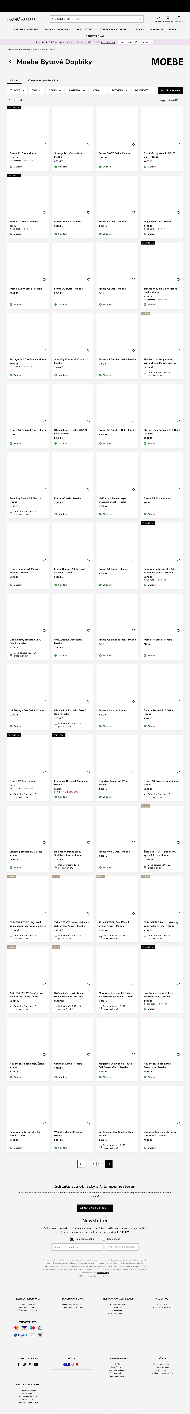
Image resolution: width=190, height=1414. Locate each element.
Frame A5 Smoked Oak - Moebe (117, 632)
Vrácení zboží (117, 1300)
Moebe (31, 42)
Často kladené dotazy (28, 1303)
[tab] (17, 83)
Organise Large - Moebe (68, 1056)
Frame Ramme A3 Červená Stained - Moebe (69, 563)
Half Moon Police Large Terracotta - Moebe (157, 1058)
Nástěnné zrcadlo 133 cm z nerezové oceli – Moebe (159, 987)
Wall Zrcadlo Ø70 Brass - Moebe (69, 1126)
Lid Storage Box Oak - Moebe (27, 703)
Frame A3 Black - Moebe (24, 214)
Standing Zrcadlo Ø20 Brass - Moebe (27, 846)
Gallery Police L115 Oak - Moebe (158, 705)
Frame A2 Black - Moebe (68, 281)
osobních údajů (103, 1265)
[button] (44, 137)
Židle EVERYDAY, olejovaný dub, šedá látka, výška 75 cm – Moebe (27, 917)
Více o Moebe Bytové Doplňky (42, 73)
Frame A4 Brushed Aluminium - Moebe (72, 775)
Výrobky (14, 73)
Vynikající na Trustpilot (30, 2)
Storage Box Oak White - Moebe (69, 148)
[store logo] (22, 12)
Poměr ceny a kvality (28, 1389)
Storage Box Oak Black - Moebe (28, 352)
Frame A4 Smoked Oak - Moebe (28, 423)
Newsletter (162, 1297)
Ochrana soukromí (117, 1366)
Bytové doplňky (28, 1392)
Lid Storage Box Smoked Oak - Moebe (117, 1126)
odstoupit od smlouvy (117, 1306)
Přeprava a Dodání (117, 1297)
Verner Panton (28, 1386)
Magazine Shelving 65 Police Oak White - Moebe (160, 1126)
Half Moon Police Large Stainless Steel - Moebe (112, 493)
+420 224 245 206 (28, 1297)
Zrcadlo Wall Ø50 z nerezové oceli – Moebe (160, 283)
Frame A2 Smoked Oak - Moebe (117, 352)
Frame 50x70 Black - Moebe (26, 281)
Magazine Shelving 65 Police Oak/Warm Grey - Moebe (115, 1058)
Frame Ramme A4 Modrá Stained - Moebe (24, 563)
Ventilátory (84, 22)
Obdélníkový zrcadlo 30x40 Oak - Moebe (70, 705)
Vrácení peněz (117, 1303)
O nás (117, 1357)
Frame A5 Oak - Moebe (112, 281)
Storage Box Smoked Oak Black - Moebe (162, 424)
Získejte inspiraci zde (93, 1201)
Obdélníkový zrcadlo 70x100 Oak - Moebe (71, 424)
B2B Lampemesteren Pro (162, 1366)
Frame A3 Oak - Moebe (67, 214)
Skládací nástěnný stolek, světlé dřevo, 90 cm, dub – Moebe (159, 354)
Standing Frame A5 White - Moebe (115, 775)
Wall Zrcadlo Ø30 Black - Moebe (68, 634)
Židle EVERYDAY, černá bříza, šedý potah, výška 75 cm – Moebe (26, 987)
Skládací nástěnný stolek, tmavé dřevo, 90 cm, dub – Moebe (69, 987)
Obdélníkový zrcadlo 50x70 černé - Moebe (25, 634)
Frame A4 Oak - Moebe (112, 214)
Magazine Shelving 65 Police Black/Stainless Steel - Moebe (116, 987)
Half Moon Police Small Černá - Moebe (28, 1058)
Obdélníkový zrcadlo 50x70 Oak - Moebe (159, 148)
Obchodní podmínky (117, 1363)
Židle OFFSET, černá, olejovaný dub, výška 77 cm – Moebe (72, 917)
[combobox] (96, 12)
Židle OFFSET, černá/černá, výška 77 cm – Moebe (114, 917)
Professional (95, 29)
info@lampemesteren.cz (28, 1300)
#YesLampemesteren (162, 1357)
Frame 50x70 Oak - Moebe (114, 146)
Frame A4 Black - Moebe (113, 562)
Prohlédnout (108, 35)
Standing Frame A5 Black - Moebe (25, 493)
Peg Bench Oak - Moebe (157, 214)
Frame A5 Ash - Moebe (157, 491)
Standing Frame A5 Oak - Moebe (69, 354)
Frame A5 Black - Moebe (158, 632)
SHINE (135, 35)
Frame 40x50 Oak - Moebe (114, 844)
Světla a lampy (13, 42)
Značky (24, 42)
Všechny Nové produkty (28, 1395)
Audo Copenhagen (28, 1383)
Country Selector (117, 1369)
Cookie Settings (162, 1360)
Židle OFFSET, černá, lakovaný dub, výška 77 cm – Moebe (161, 917)
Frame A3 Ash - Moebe (67, 491)
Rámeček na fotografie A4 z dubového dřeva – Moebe (160, 563)
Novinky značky (162, 1363)
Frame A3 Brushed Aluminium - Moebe (162, 775)
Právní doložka (117, 1360)
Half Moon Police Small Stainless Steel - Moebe (67, 846)
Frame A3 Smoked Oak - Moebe (117, 423)
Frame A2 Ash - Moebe (23, 774)
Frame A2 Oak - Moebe (23, 146)
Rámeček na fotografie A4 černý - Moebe (25, 1126)
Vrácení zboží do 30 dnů (162, 1300)
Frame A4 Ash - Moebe (112, 703)
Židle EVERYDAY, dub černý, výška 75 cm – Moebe (160, 846)
